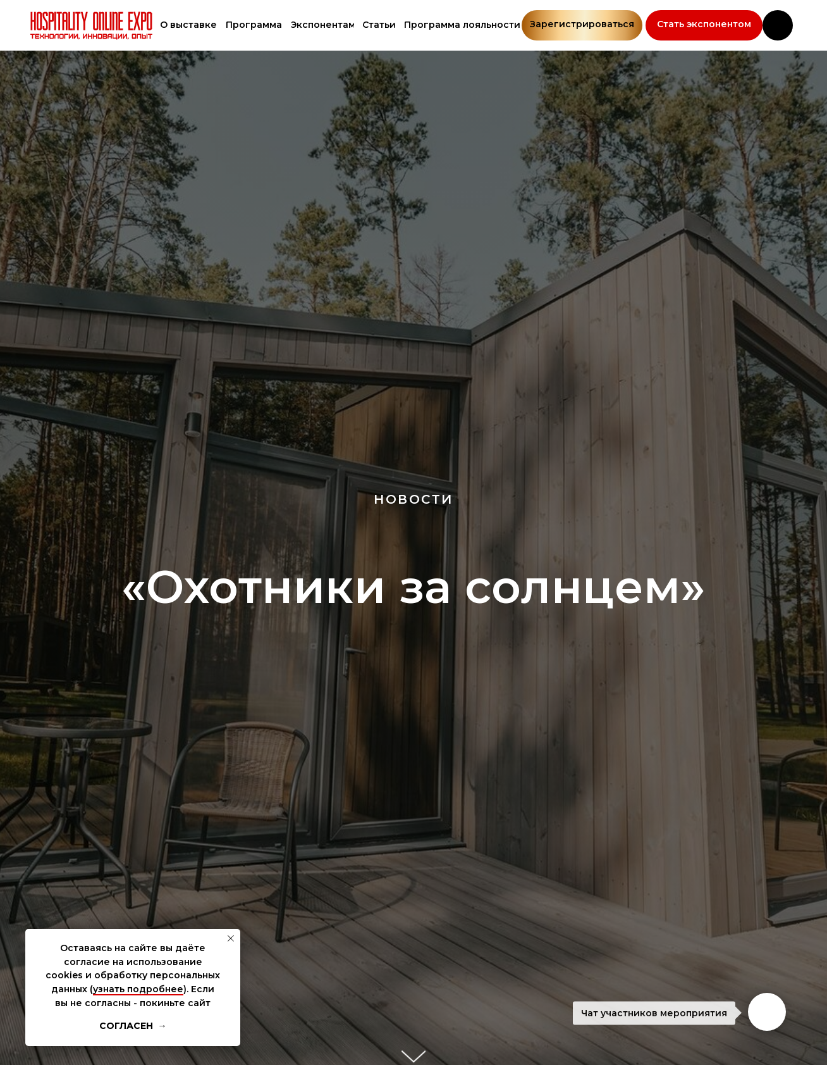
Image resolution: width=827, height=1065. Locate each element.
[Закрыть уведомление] (230, 938)
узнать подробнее (138, 989)
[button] (704, 25)
